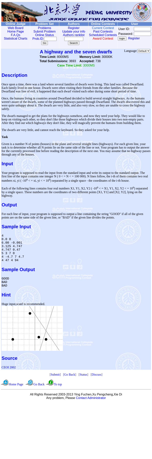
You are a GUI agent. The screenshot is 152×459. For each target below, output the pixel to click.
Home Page (14, 31)
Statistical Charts (14, 38)
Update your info (69, 31)
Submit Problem (42, 31)
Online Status (41, 35)
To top (58, 384)
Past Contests (97, 31)
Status (83, 374)
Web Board (14, 28)
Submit (55, 374)
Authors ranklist (69, 35)
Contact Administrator (91, 398)
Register (69, 28)
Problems (41, 28)
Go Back (69, 374)
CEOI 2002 (9, 367)
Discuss (96, 374)
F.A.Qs (14, 35)
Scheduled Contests (97, 36)
